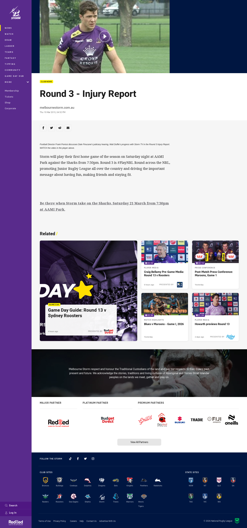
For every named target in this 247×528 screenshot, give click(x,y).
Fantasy (10, 58)
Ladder (10, 46)
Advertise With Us (107, 521)
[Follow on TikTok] (70, 459)
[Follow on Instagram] (93, 459)
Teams (9, 52)
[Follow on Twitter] (85, 459)
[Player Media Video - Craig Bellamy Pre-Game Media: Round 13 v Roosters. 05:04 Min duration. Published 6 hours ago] (164, 265)
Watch (9, 34)
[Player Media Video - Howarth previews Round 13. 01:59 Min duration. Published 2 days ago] (215, 317)
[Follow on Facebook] (78, 459)
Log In (11, 512)
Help (82, 521)
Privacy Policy (59, 521)
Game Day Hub (14, 76)
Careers (73, 521)
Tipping (10, 64)
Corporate (10, 108)
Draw (8, 40)
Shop (7, 102)
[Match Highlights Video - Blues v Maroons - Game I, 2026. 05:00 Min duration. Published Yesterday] (164, 317)
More (17, 82)
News (8, 28)
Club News (46, 82)
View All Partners (139, 442)
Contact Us (91, 521)
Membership (12, 90)
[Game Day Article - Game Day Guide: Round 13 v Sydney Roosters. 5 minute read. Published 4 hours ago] (88, 291)
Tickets (9, 96)
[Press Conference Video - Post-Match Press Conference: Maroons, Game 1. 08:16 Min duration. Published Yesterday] (215, 265)
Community (13, 70)
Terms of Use (44, 521)
